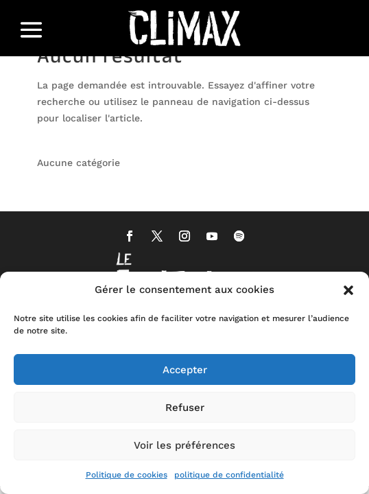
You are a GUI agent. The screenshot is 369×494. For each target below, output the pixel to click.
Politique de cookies (126, 475)
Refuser (184, 407)
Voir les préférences (184, 445)
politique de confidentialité (229, 475)
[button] (348, 290)
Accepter (185, 370)
